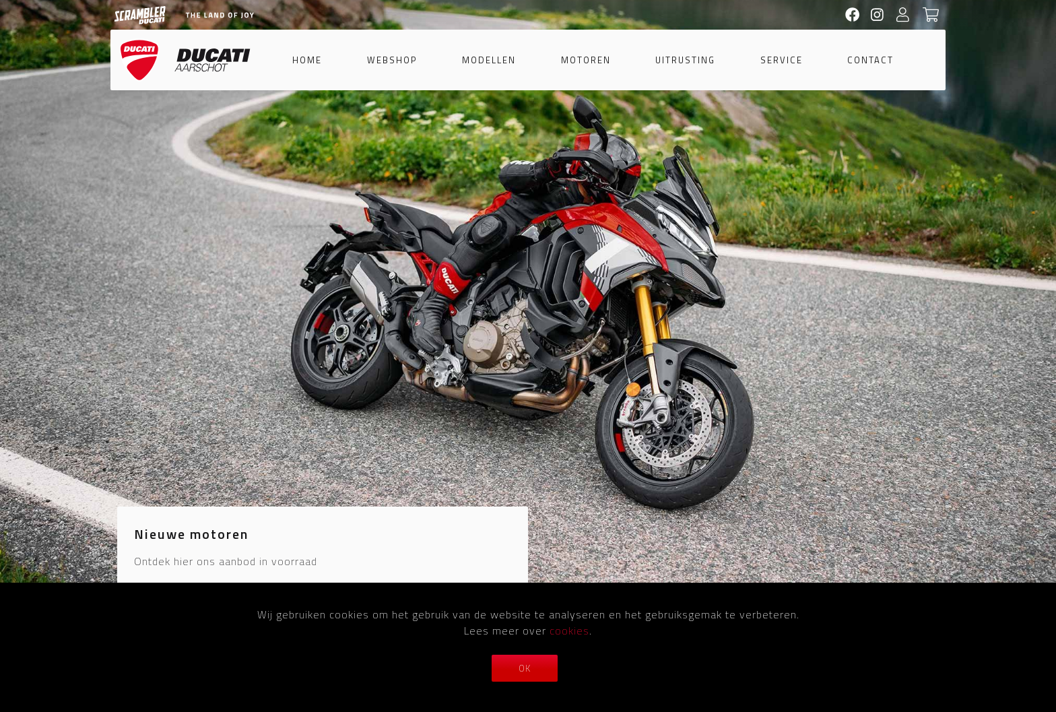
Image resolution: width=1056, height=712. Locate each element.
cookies (569, 630)
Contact (870, 60)
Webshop (392, 60)
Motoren (586, 60)
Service (781, 60)
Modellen (489, 60)
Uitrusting (685, 60)
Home (307, 60)
